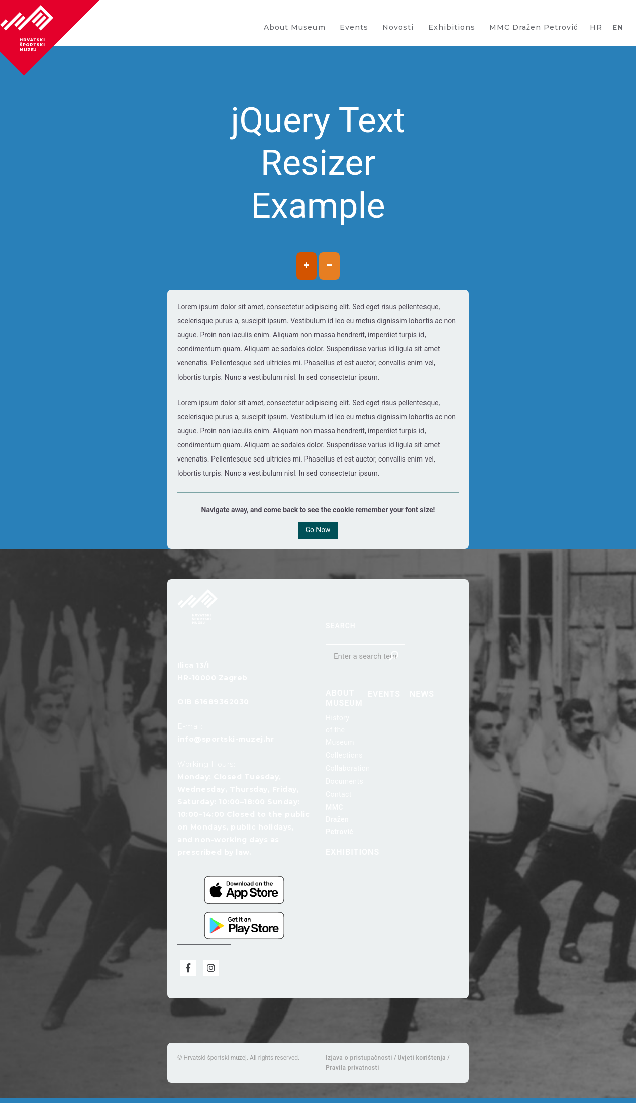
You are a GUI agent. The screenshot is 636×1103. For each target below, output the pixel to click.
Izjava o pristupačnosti (359, 1062)
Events (354, 27)
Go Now (318, 532)
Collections (344, 758)
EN (617, 27)
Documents (344, 784)
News (404, 697)
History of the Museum (340, 733)
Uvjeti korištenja (421, 1062)
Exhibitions (451, 27)
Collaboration (348, 771)
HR (596, 27)
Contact (339, 797)
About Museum (295, 27)
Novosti (398, 27)
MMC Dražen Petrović (533, 27)
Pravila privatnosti (352, 1072)
